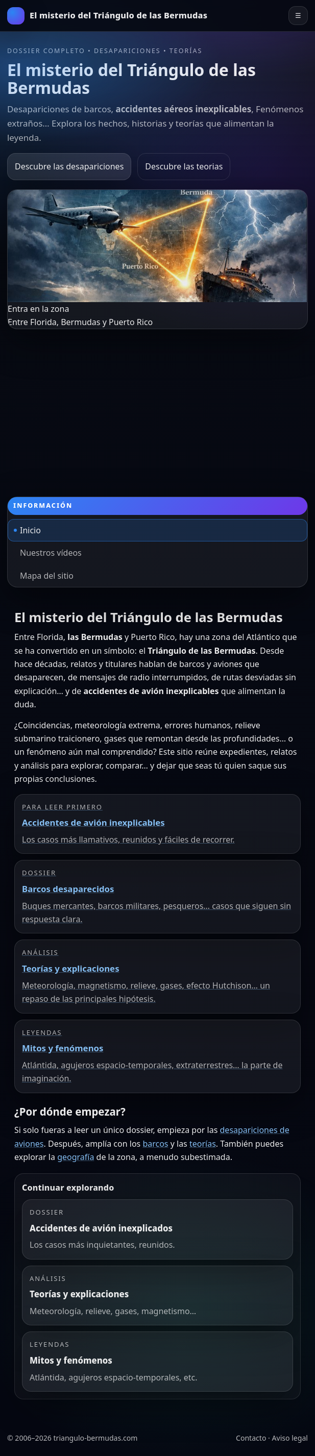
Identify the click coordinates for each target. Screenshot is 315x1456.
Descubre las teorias (184, 166)
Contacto (251, 1438)
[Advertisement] (157, 405)
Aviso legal (290, 1438)
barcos (155, 1143)
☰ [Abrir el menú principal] (298, 15)
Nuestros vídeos (51, 552)
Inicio (30, 530)
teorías (202, 1143)
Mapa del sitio (47, 575)
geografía (75, 1157)
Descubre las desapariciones (69, 166)
